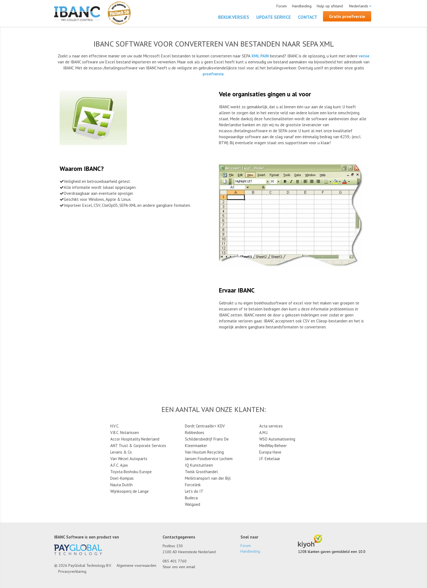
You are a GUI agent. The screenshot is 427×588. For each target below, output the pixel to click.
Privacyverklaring (72, 571)
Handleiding (302, 6)
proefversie (213, 73)
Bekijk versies (233, 17)
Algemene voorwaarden (136, 565)
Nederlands (358, 6)
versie (364, 56)
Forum (281, 6)
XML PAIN (260, 56)
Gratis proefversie (347, 16)
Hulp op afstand (330, 6)
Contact (307, 17)
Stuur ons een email (179, 566)
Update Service (273, 17)
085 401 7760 (175, 561)
